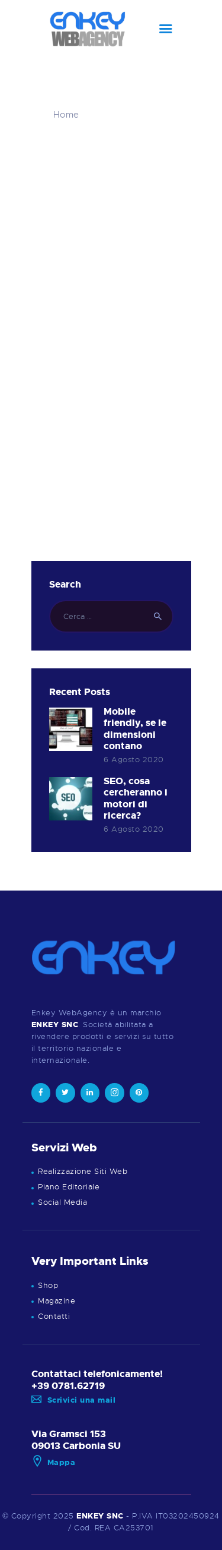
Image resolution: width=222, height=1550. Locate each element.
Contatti (54, 1316)
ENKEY (90, 1516)
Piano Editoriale (68, 1187)
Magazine (56, 1301)
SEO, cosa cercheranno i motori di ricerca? (136, 799)
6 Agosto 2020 (134, 760)
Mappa (53, 1462)
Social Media (62, 1202)
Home (66, 114)
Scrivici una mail (73, 1400)
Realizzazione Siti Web (82, 1171)
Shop (48, 1285)
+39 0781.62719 (68, 1386)
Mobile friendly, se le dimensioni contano (135, 729)
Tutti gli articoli (124, 114)
